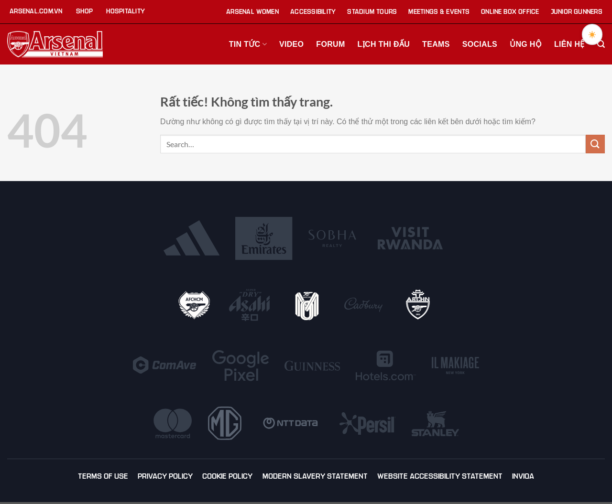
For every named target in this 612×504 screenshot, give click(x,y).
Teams (436, 44)
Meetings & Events (439, 12)
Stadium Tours (372, 12)
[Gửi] (595, 144)
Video (291, 44)
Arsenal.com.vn (36, 11)
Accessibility (313, 12)
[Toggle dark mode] (591, 35)
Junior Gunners (576, 12)
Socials (479, 44)
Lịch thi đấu (384, 44)
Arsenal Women (252, 12)
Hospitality (125, 11)
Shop (84, 11)
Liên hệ (569, 44)
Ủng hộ (526, 44)
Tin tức (248, 44)
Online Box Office (510, 12)
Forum (330, 44)
